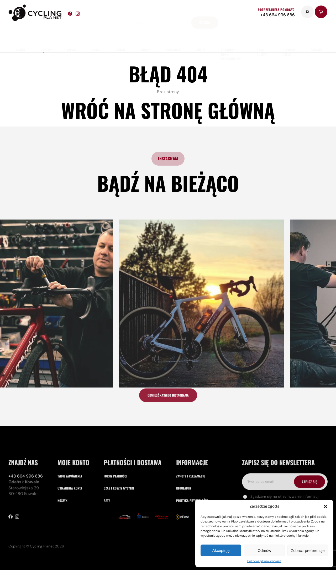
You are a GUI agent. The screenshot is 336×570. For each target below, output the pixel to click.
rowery (46, 34)
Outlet (200, 34)
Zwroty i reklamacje (190, 491)
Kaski (96, 34)
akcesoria (173, 34)
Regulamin (183, 504)
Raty (107, 516)
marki (20, 34)
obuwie (120, 34)
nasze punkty (262, 36)
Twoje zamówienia (69, 491)
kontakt (316, 34)
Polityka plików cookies (264, 561)
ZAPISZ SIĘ (309, 497)
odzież (145, 34)
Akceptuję (221, 550)
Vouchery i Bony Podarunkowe (231, 38)
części (71, 34)
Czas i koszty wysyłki (119, 504)
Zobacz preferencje (307, 550)
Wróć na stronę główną (168, 110)
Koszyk (62, 516)
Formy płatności (115, 491)
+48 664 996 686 (25, 491)
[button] (325, 506)
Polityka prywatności (192, 516)
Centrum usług (289, 36)
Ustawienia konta (69, 504)
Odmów (264, 550)
